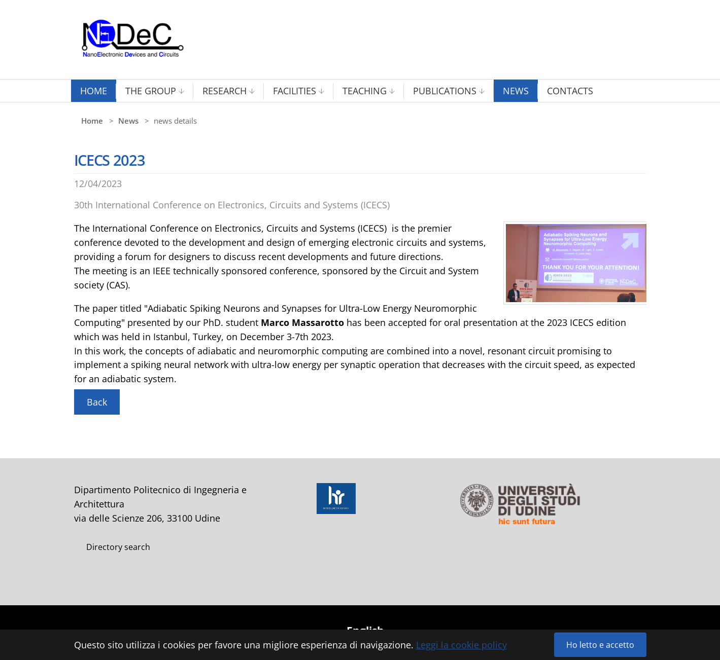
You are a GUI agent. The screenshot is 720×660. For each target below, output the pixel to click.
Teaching (364, 91)
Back (97, 402)
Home (93, 91)
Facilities (294, 91)
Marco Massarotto (302, 322)
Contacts (570, 91)
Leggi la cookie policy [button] (461, 645)
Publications (444, 91)
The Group (150, 91)
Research (224, 91)
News (516, 91)
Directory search (118, 547)
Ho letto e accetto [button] (600, 644)
